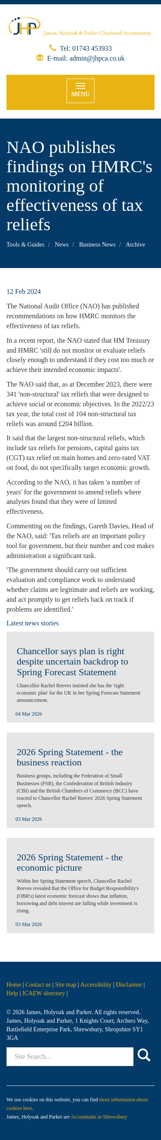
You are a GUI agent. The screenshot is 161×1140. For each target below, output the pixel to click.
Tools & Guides (25, 244)
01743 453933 (92, 48)
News (62, 244)
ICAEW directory (43, 993)
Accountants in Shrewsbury (99, 1117)
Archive (135, 244)
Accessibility (96, 984)
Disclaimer (129, 984)
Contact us (38, 984)
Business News (97, 244)
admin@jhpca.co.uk (97, 58)
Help (12, 993)
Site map (65, 984)
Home (13, 984)
